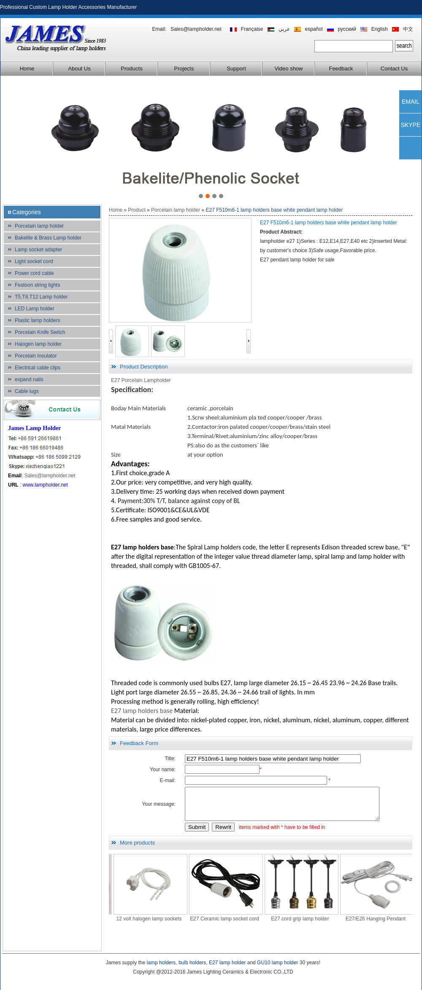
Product (136, 210)
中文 (408, 29)
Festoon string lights (37, 285)
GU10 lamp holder (277, 963)
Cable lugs (27, 391)
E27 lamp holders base (142, 711)
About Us (79, 68)
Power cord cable (34, 273)
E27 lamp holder (227, 963)
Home (27, 68)
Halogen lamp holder (38, 344)
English (379, 29)
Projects (184, 68)
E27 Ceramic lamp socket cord (241, 925)
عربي (284, 29)
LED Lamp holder (34, 309)
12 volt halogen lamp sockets (166, 925)
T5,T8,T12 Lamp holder (41, 297)
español (314, 29)
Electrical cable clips (37, 368)
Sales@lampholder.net (196, 29)
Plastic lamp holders (37, 320)
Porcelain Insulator (36, 356)
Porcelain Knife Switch (40, 332)
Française (252, 29)
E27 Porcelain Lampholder (140, 380)
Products (131, 68)
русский (347, 29)
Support (236, 68)
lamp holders (161, 963)
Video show (289, 68)
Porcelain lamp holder (39, 226)
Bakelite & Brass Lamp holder (48, 238)
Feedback (341, 68)
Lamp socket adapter (38, 250)
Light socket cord (34, 261)
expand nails (29, 379)
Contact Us (394, 68)
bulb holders (192, 963)
